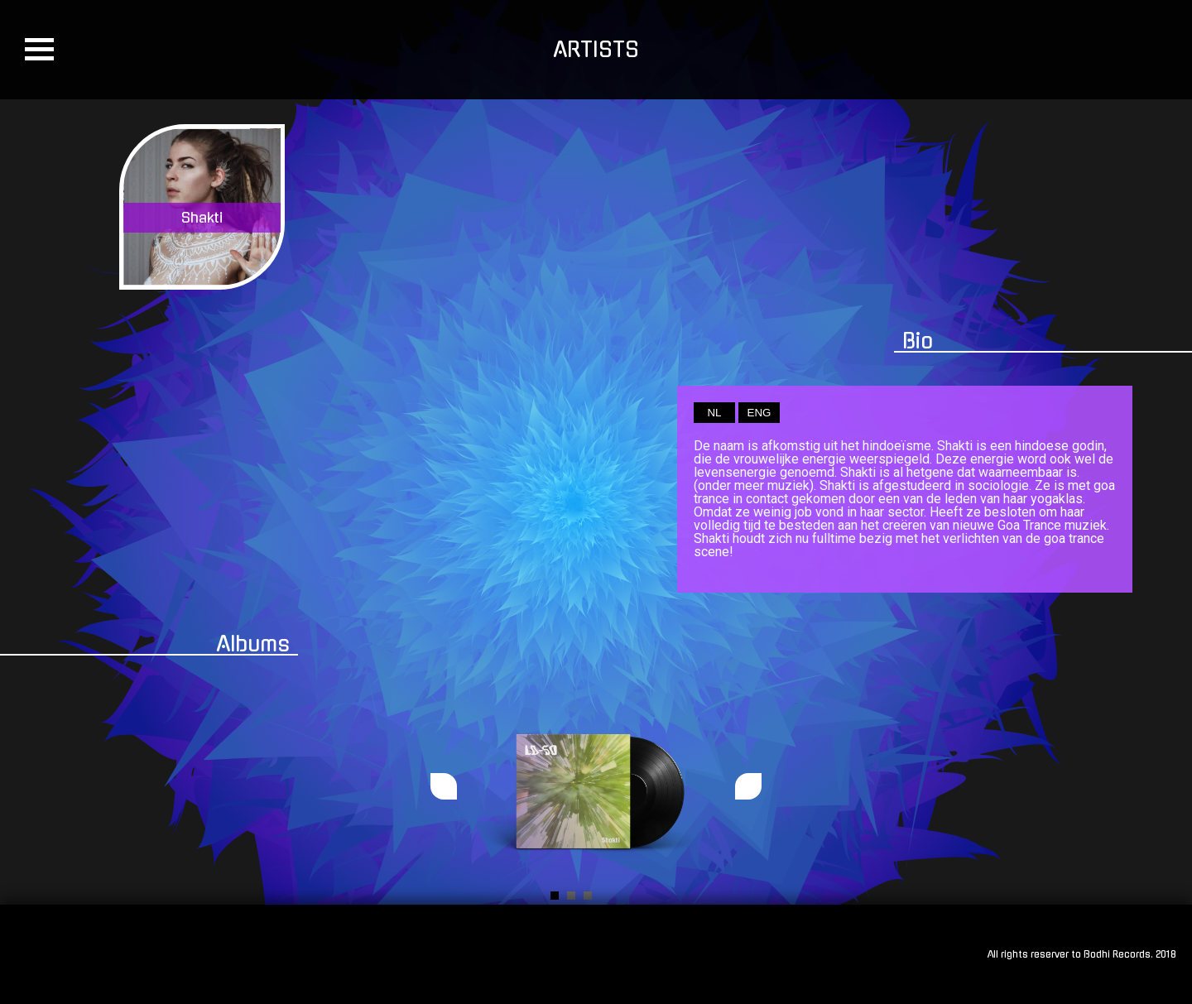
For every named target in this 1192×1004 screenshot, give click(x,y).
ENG (759, 412)
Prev (443, 786)
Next (748, 786)
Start (699, 895)
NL (714, 412)
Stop (712, 895)
